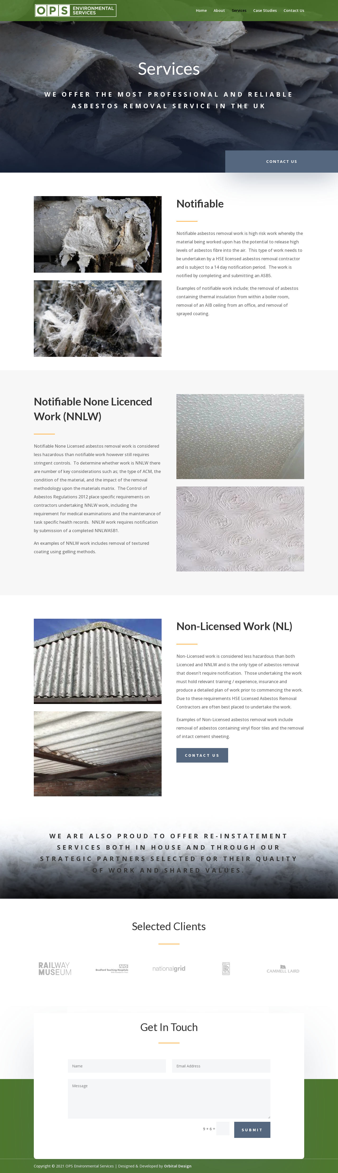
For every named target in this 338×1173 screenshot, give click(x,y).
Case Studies (265, 11)
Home (201, 11)
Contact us (202, 755)
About (219, 11)
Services (239, 11)
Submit (252, 1129)
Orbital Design (177, 1166)
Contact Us (294, 11)
